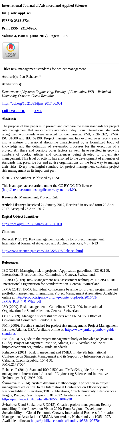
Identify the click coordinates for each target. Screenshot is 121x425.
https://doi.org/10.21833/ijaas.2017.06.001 (32, 103)
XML (38, 111)
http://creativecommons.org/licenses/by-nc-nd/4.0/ (39, 189)
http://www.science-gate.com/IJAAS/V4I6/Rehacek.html (42, 251)
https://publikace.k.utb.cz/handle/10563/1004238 (37, 399)
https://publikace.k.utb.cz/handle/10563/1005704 (66, 421)
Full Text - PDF (13, 111)
